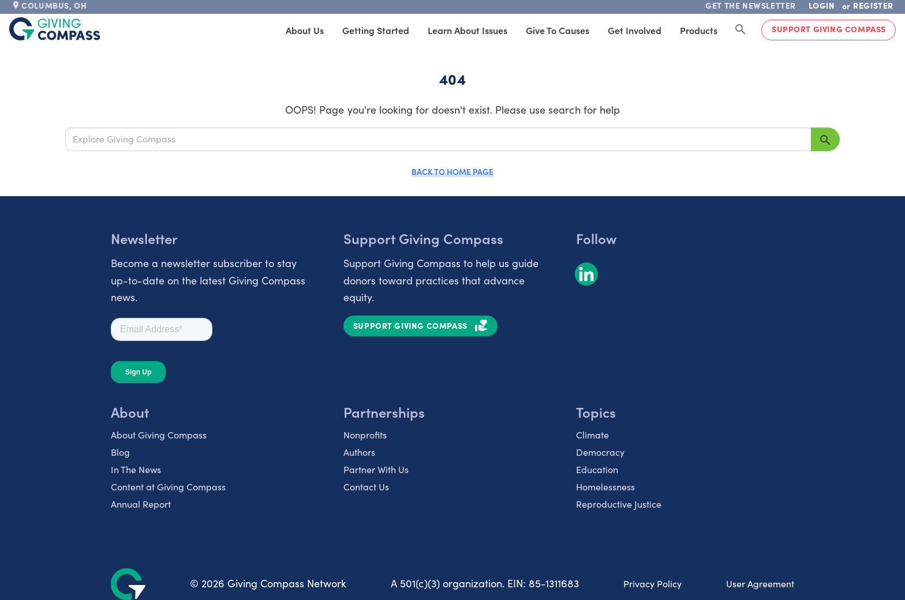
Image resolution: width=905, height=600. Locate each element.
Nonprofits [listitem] (365, 435)
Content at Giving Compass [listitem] (168, 487)
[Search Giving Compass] (740, 30)
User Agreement (760, 584)
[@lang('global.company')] (54, 28)
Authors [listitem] (359, 452)
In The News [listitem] (136, 469)
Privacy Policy (652, 584)
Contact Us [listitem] (366, 487)
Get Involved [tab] (634, 30)
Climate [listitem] (592, 435)
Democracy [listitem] (600, 452)
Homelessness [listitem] (605, 487)
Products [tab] (698, 30)
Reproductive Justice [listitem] (618, 504)
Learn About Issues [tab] (467, 30)
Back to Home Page (452, 171)
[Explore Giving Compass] (438, 139)
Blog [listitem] (120, 452)
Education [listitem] (597, 469)
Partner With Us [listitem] (376, 469)
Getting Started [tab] (375, 30)
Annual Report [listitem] (141, 504)
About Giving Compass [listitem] (159, 435)
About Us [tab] (305, 30)
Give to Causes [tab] (557, 30)
